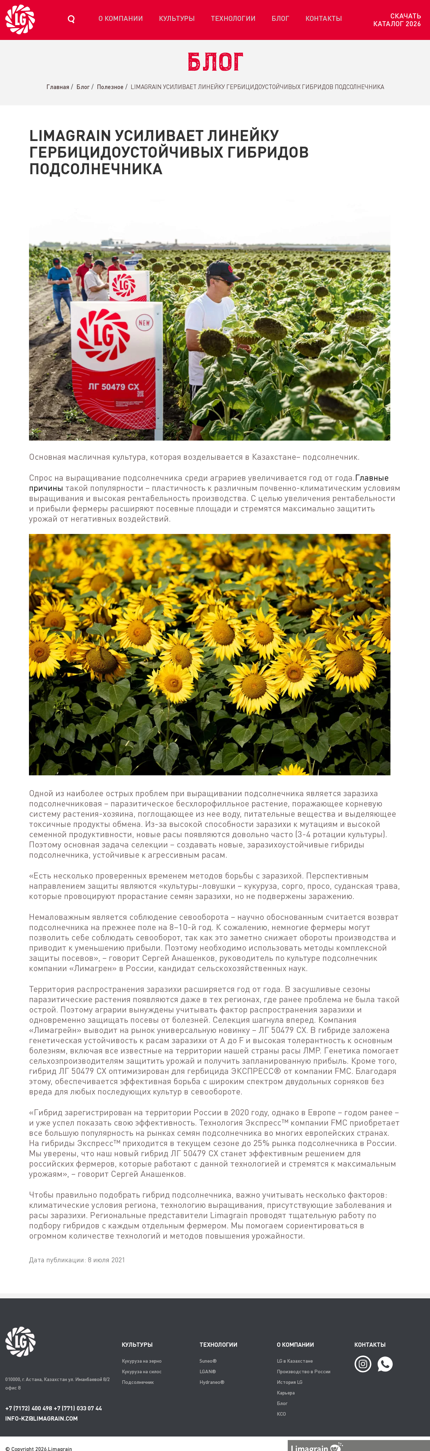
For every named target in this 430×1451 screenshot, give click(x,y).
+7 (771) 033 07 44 (78, 1408)
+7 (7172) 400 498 (28, 1408)
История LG (290, 1382)
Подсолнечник (138, 1382)
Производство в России (303, 1371)
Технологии (233, 18)
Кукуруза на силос (142, 1371)
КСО (281, 1414)
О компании (120, 18)
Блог (280, 18)
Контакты (323, 18)
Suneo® (208, 1361)
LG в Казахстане (295, 1361)
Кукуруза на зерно (142, 1361)
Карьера (286, 1393)
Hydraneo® (212, 1382)
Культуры (177, 18)
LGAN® (207, 1371)
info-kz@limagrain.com (41, 1418)
